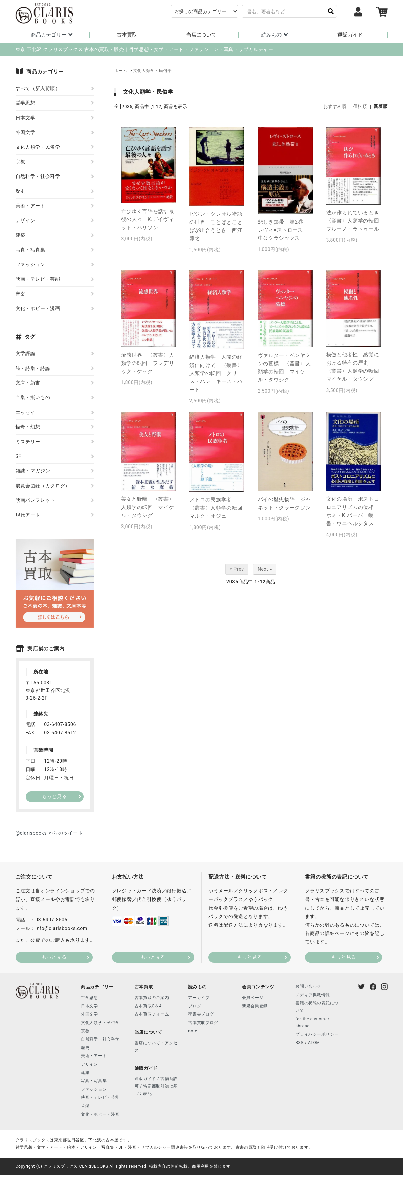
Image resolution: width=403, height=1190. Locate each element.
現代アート (28, 515)
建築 (20, 235)
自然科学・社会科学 (38, 177)
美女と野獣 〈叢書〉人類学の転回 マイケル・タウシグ (147, 508)
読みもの (275, 35)
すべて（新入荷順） (38, 89)
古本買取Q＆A (148, 1006)
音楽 (20, 294)
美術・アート (30, 206)
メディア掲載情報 (312, 995)
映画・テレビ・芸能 (38, 279)
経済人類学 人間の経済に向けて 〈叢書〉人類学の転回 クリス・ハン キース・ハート (216, 374)
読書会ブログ (201, 1014)
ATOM (314, 1043)
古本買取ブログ (203, 1023)
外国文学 (26, 133)
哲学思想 (26, 103)
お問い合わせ (308, 987)
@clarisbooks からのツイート (49, 833)
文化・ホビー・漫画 (38, 309)
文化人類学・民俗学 (152, 71)
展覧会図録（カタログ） (43, 486)
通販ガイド (350, 35)
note (192, 1031)
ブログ (194, 1006)
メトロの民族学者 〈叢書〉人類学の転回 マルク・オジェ (218, 508)
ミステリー (28, 442)
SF (18, 457)
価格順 (360, 107)
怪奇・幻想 (28, 427)
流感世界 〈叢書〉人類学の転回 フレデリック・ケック (147, 364)
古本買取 (127, 35)
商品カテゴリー (53, 35)
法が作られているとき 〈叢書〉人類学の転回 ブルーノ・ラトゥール (355, 221)
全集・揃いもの (33, 398)
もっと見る (54, 957)
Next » (265, 570)
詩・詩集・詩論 (33, 369)
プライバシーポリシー (316, 1035)
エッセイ (26, 413)
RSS (299, 1043)
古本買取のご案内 (152, 998)
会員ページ (253, 998)
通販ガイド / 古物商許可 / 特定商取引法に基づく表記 (156, 1086)
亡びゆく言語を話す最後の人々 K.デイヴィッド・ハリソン (147, 220)
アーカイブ (199, 998)
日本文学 (26, 118)
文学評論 (26, 354)
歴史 (20, 191)
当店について (201, 35)
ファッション (30, 265)
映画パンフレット (35, 501)
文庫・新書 (28, 383)
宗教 (20, 162)
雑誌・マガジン (33, 471)
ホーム (120, 71)
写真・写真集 (30, 250)
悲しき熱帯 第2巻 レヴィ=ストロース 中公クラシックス (283, 230)
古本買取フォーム (152, 1014)
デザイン (26, 221)
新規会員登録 (255, 1006)
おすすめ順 (335, 107)
